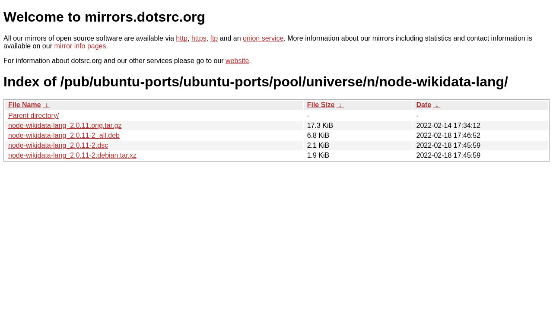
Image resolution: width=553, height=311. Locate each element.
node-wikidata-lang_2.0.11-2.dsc (58, 145)
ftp (214, 38)
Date (423, 104)
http (182, 38)
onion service (263, 38)
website (237, 60)
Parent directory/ (33, 115)
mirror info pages (80, 46)
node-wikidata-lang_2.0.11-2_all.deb (64, 135)
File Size (321, 104)
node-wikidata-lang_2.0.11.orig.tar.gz (64, 125)
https (199, 38)
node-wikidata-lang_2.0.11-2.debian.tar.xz (72, 155)
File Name (24, 104)
